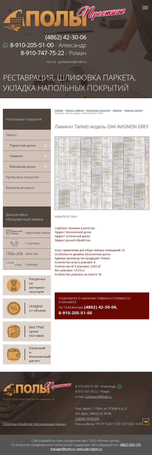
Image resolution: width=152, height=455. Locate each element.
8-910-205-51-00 (75, 312)
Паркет (11, 135)
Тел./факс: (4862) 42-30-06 (93, 413)
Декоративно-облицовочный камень (24, 216)
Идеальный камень (37, 233)
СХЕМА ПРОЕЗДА (87, 419)
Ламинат (117, 110)
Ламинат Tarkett (133, 110)
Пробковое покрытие (22, 177)
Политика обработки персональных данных (34, 424)
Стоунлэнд (32, 243)
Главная (59, 110)
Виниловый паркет (20, 188)
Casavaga (31, 264)
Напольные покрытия (24, 119)
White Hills (31, 254)
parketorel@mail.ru (98, 397)
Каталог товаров (75, 110)
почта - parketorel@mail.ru (66, 61)
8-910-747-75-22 (86, 391)
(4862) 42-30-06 (100, 307)
